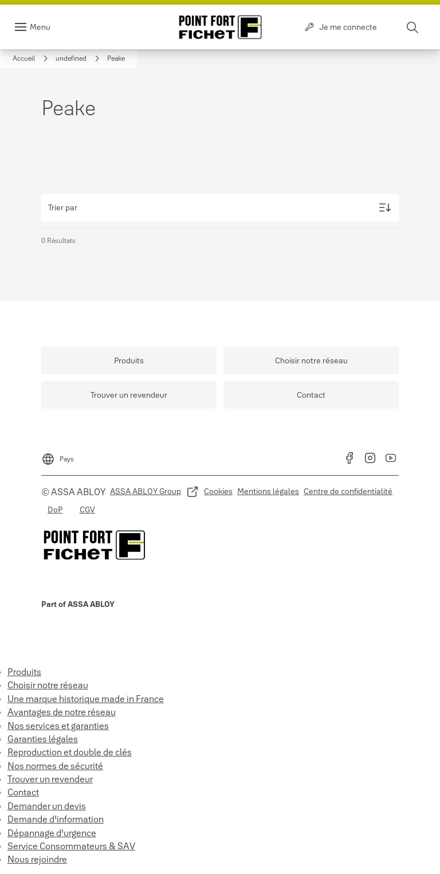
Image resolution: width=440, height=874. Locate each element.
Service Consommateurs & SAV (71, 846)
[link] (31, 58)
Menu (40, 27)
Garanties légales (42, 738)
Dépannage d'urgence (51, 832)
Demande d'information (55, 819)
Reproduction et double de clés (69, 752)
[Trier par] (220, 207)
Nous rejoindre (37, 859)
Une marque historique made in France (85, 698)
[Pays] (57, 455)
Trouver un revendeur (50, 779)
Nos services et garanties (58, 725)
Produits (24, 671)
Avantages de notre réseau (61, 712)
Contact (23, 792)
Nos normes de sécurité (55, 765)
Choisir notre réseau (47, 685)
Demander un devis (46, 806)
